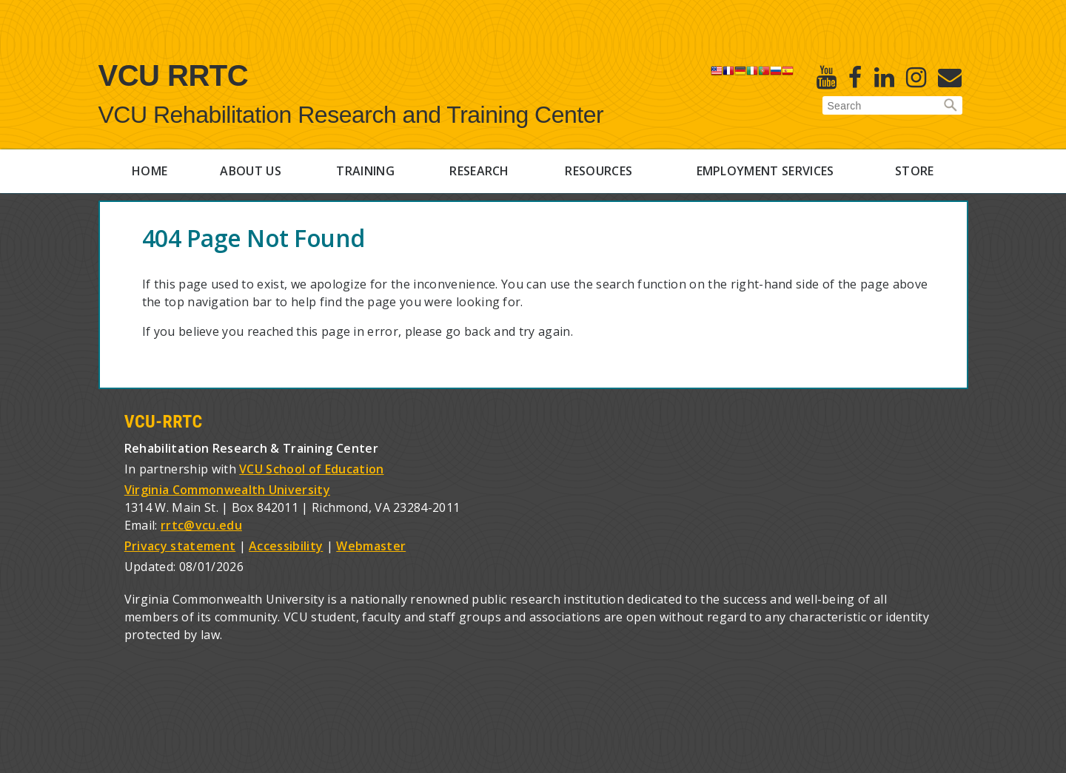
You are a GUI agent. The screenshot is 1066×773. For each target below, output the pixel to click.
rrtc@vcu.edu (201, 525)
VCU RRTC (173, 75)
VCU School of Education (311, 469)
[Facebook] (855, 77)
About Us (250, 171)
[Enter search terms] (892, 105)
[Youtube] (827, 77)
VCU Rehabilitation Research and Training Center (351, 114)
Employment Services (765, 171)
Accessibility (286, 546)
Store (914, 171)
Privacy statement (179, 546)
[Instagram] (916, 77)
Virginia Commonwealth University (227, 490)
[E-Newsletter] (950, 77)
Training (365, 171)
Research (479, 171)
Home (149, 171)
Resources (598, 171)
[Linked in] (884, 77)
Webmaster (371, 546)
